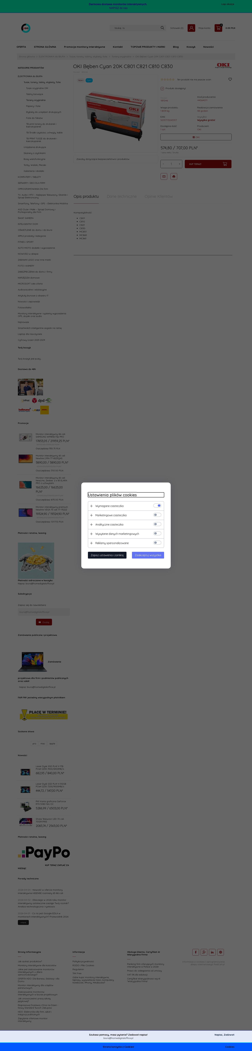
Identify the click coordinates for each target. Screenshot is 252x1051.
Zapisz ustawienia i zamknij (107, 555)
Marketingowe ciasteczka (110, 515)
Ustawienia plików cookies (112, 495)
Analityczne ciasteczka (109, 524)
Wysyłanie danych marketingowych (117, 533)
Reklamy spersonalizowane (112, 543)
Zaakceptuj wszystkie (148, 555)
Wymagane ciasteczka (109, 506)
